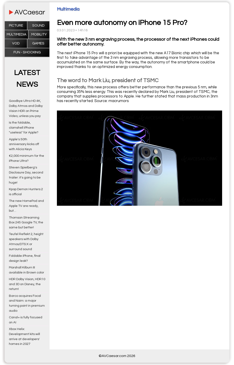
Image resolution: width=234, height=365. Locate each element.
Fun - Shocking (27, 52)
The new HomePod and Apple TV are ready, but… (26, 206)
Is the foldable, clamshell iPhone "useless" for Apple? (23, 127)
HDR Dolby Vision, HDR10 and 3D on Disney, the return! (27, 284)
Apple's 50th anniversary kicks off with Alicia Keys (24, 144)
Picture (16, 25)
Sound (38, 25)
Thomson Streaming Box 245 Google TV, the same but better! (26, 222)
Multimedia (16, 34)
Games (38, 43)
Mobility (39, 34)
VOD (16, 43)
